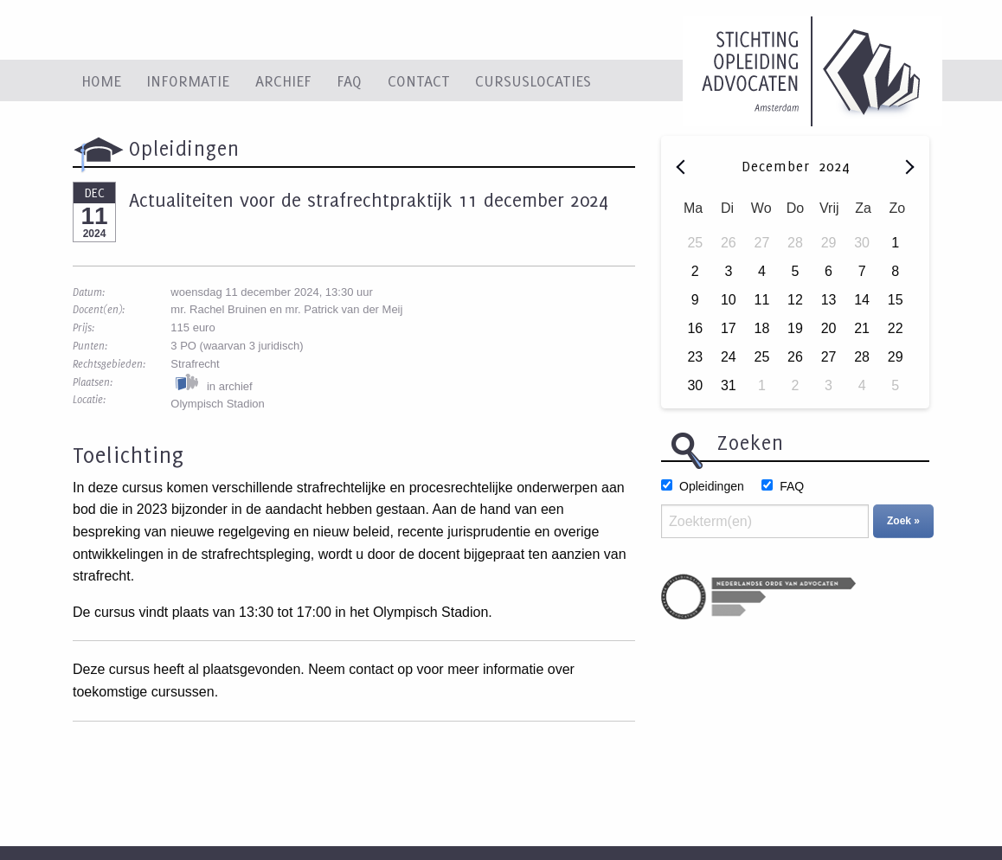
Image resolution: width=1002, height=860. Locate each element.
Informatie (187, 80)
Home (101, 80)
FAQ (349, 80)
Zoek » (903, 521)
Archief (283, 80)
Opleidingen (711, 486)
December (778, 166)
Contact (419, 80)
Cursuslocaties (533, 80)
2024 (834, 166)
